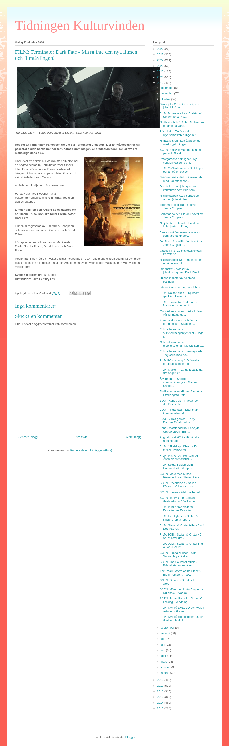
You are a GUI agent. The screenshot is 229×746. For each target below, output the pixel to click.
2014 (160, 702)
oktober (166, 99)
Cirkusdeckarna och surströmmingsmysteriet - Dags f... (181, 333)
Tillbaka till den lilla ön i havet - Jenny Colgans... (179, 206)
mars (164, 661)
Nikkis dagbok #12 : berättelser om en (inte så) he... (179, 197)
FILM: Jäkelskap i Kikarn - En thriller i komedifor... (178, 448)
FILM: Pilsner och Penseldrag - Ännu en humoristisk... (179, 457)
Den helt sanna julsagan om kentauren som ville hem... (178, 188)
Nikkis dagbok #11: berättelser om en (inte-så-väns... (182, 124)
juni (163, 644)
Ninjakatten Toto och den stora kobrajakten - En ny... (179, 224)
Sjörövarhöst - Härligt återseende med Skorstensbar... (181, 179)
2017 (160, 685)
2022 (160, 71)
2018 (160, 680)
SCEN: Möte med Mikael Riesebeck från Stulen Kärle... (180, 475)
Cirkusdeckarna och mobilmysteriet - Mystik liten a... (182, 343)
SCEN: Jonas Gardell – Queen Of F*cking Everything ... (181, 600)
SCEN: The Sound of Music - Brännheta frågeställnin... (178, 563)
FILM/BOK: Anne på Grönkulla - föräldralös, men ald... (180, 362)
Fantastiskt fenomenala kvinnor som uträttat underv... (180, 234)
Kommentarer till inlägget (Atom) (91, 450)
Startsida (81, 437)
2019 (160, 83)
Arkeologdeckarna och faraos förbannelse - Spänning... (178, 322)
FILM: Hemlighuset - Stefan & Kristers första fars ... (179, 517)
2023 (160, 66)
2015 (160, 697)
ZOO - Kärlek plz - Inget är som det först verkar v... (180, 402)
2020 (160, 77)
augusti (166, 633)
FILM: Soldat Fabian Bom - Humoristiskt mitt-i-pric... (177, 466)
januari (165, 672)
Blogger (130, 737)
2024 (160, 60)
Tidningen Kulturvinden (79, 25)
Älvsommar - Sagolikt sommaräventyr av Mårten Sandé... (178, 382)
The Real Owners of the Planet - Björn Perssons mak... (180, 572)
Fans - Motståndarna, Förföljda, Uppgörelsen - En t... (180, 429)
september (168, 627)
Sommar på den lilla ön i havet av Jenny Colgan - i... (181, 215)
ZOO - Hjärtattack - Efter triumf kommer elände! (179, 411)
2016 (160, 691)
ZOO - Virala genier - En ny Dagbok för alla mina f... (177, 420)
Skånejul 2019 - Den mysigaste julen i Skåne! (180, 105)
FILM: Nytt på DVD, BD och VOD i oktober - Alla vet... (182, 609)
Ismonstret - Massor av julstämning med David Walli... (181, 270)
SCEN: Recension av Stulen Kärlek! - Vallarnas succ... (178, 484)
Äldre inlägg (133, 437)
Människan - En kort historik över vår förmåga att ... (181, 313)
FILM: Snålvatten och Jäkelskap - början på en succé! (181, 169)
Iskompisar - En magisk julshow (180, 287)
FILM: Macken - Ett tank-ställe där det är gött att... (181, 371)
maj (163, 650)
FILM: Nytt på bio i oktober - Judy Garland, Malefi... (181, 618)
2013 (160, 708)
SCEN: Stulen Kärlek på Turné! (180, 492)
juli (163, 638)
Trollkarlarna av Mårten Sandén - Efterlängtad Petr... (181, 393)
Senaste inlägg (28, 437)
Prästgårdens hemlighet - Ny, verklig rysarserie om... (178, 160)
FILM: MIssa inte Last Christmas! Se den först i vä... (181, 115)
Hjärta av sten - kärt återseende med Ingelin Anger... (180, 142)
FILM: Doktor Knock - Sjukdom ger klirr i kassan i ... (179, 294)
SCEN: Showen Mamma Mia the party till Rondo (180, 151)
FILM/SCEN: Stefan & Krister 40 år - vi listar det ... (180, 536)
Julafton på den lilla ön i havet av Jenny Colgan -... (181, 243)
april (164, 655)
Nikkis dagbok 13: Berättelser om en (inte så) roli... (181, 261)
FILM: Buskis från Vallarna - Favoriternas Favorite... (177, 508)
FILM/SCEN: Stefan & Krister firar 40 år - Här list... (181, 545)
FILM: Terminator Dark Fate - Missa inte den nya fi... (178, 303)
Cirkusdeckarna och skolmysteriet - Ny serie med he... (181, 353)
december (167, 87)
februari (166, 667)
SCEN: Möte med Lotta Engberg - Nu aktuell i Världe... (181, 591)
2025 (160, 54)
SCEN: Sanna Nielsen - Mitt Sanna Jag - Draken (177, 554)
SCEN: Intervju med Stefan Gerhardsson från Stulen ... (179, 499)
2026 (160, 49)
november (167, 93)
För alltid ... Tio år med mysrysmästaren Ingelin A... (179, 133)
